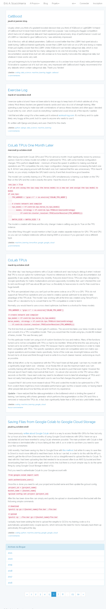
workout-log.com (66, 115)
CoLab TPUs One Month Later (31, 145)
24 (78, 594)
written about (29, 433)
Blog (46, 3)
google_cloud (49, 243)
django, (24, 128)
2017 (10, 577)
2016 (10, 583)
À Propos (34, 3)
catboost (55, 72)
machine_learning (44, 128)
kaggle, (49, 72)
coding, (18, 72)
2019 (10, 565)
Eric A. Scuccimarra (15, 3)
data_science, (26, 72)
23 (72, 594)
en (74, 3)
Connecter (84, 3)
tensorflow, (33, 243)
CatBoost (15, 16)
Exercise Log (17, 90)
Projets (55, 3)
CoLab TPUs (17, 260)
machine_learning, (39, 72)
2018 (10, 571)
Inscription (97, 3)
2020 (10, 559)
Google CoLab (42, 433)
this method (68, 450)
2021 (10, 553)
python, (18, 128)
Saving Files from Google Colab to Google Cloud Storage (51, 422)
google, (41, 243)
